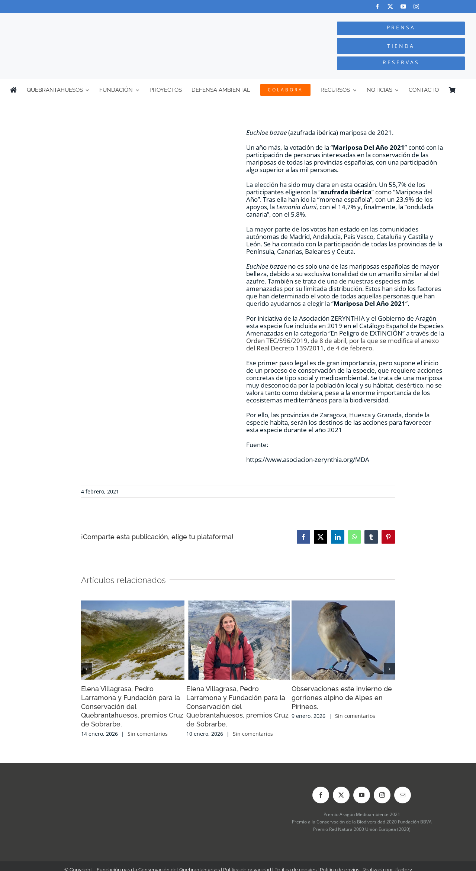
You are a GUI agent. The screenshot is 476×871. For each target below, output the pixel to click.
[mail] (402, 795)
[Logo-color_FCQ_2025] (89, 20)
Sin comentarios (148, 733)
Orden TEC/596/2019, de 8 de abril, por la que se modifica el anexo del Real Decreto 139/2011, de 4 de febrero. (342, 344)
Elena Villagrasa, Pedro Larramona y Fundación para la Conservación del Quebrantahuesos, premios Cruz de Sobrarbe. (132, 706)
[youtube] (403, 6)
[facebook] (377, 6)
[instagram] (416, 6)
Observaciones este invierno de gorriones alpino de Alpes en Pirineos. (342, 697)
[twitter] (390, 6)
